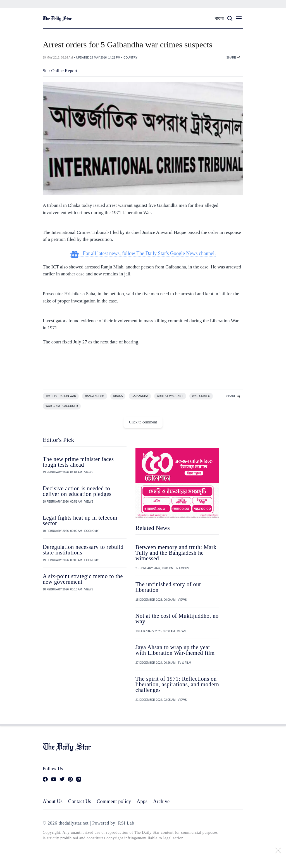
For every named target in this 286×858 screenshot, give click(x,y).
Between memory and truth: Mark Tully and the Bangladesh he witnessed (175, 552)
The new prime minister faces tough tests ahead (78, 462)
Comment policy (114, 801)
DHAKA (118, 396)
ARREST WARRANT (170, 396)
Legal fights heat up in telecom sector (80, 520)
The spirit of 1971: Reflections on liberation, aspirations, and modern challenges (177, 684)
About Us (53, 801)
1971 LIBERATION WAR (61, 396)
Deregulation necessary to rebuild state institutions (83, 550)
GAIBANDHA (140, 396)
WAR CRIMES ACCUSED (62, 406)
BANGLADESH (94, 396)
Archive (161, 801)
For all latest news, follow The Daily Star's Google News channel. (143, 253)
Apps (142, 801)
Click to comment (143, 422)
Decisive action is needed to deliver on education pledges (77, 491)
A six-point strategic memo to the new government (83, 579)
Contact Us (79, 801)
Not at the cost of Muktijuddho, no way (177, 618)
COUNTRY (130, 57)
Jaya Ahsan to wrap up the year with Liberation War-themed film (174, 650)
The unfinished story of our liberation (168, 587)
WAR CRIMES (201, 396)
